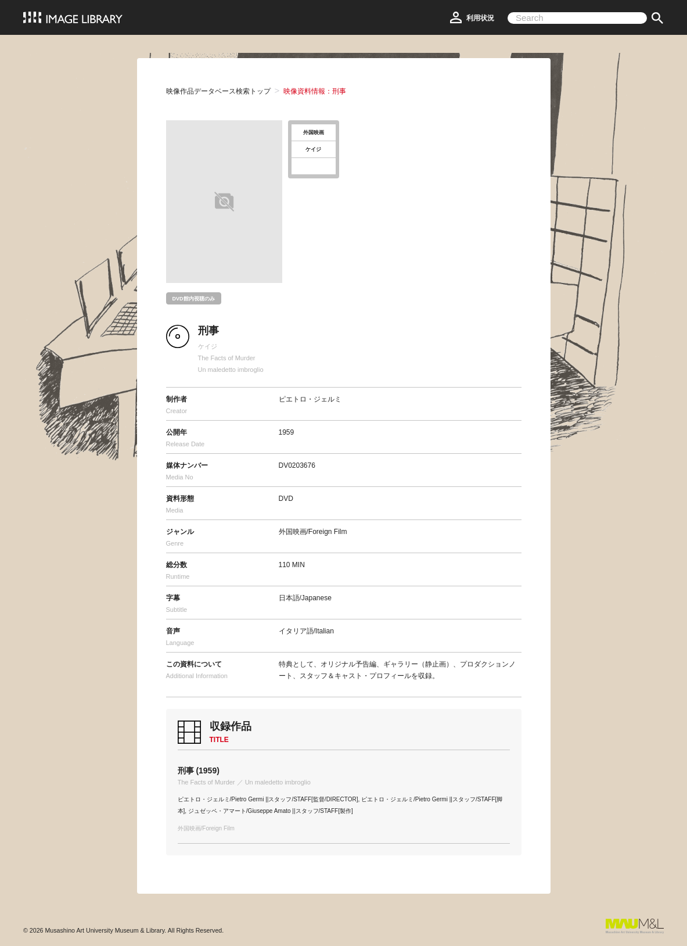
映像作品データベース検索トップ (218, 91)
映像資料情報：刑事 (314, 91)
